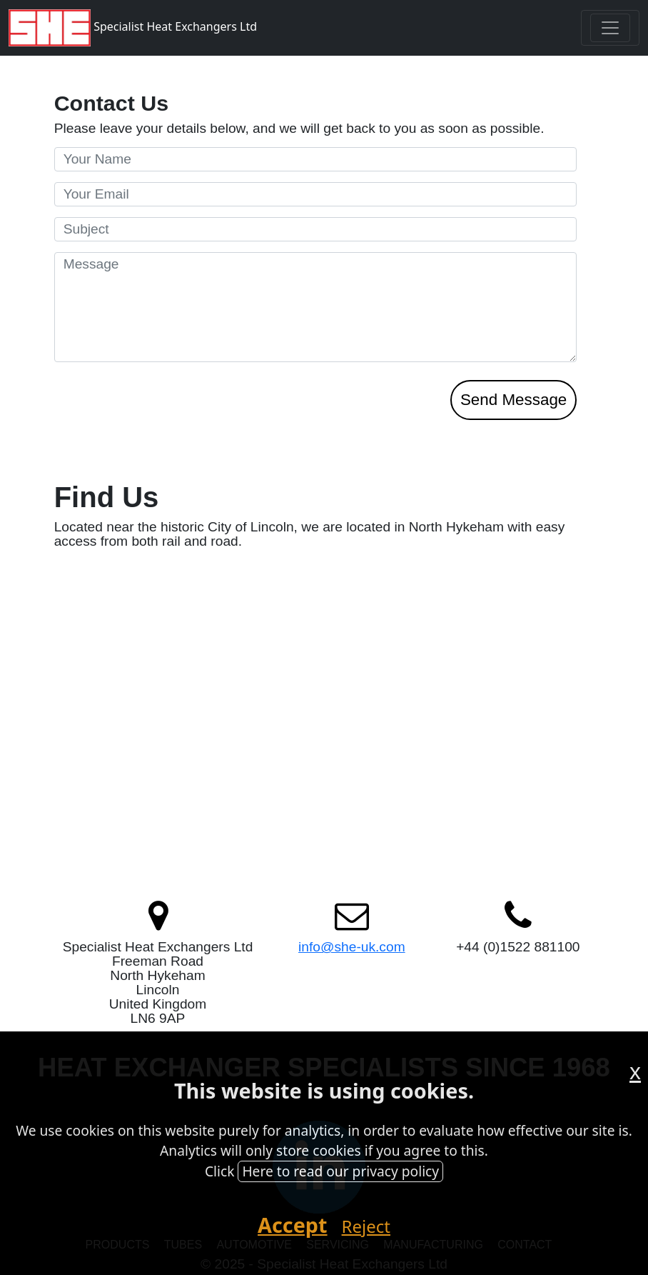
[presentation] (162, 435)
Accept (293, 1225)
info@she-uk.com (351, 946)
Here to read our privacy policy (340, 1171)
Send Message (513, 400)
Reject (366, 1226)
